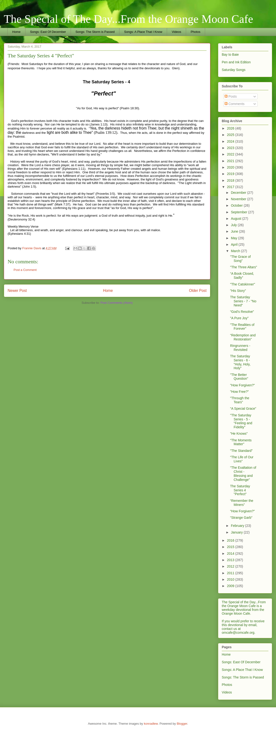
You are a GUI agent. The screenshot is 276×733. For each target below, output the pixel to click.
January (237, 532)
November (239, 199)
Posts (231, 96)
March (236, 251)
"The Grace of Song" (240, 259)
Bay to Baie (230, 54)
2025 (231, 135)
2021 (231, 161)
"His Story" (238, 291)
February (238, 526)
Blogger (182, 723)
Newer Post (17, 291)
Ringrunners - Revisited (240, 348)
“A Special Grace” (243, 408)
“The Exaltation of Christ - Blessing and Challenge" (243, 473)
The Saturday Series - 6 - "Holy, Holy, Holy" (240, 362)
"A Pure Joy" (239, 318)
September (239, 212)
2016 (231, 540)
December (239, 192)
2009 (231, 586)
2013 (231, 560)
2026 (231, 128)
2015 (231, 547)
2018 (231, 180)
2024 (231, 141)
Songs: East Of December (48, 32)
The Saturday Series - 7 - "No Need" (243, 301)
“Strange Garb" (241, 517)
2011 (231, 573)
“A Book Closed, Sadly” (242, 275)
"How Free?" (239, 392)
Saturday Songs (234, 70)
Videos (176, 32)
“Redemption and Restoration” (243, 337)
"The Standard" (241, 451)
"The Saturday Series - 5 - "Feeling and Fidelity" (241, 421)
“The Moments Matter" (240, 442)
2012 (231, 566)
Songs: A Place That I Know (143, 32)
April (234, 244)
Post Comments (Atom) (116, 302)
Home (16, 32)
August (236, 218)
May (234, 238)
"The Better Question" (239, 377)
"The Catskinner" (242, 284)
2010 (231, 579)
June (235, 231)
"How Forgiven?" (242, 385)
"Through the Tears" (239, 400)
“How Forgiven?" (242, 511)
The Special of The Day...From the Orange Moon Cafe (128, 19)
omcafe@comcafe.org (238, 632)
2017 (231, 187)
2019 (231, 174)
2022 (231, 154)
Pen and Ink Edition (236, 62)
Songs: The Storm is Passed (95, 32)
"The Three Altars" (243, 267)
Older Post (198, 291)
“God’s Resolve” (242, 312)
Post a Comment (25, 270)
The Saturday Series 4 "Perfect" (240, 490)
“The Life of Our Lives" (241, 459)
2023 (231, 148)
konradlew (151, 723)
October (237, 205)
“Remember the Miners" (241, 503)
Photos (195, 32)
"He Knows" (239, 433)
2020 (231, 167)
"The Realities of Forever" (242, 327)
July (234, 225)
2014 (231, 553)
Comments (235, 104)
